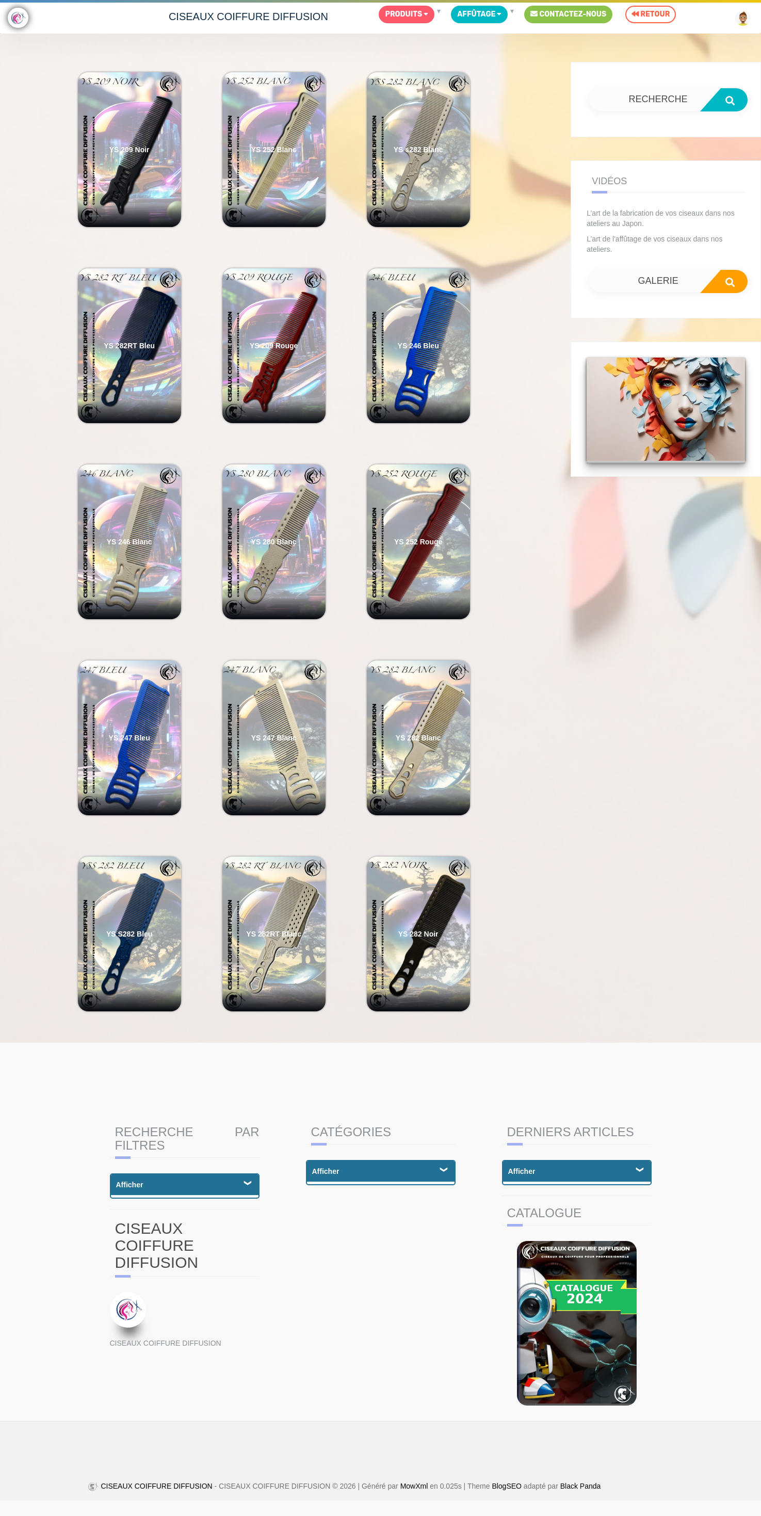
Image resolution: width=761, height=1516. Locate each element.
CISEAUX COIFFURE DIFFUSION (248, 16)
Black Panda (580, 1486)
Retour (651, 14)
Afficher (129, 1185)
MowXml (414, 1486)
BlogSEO (507, 1486)
